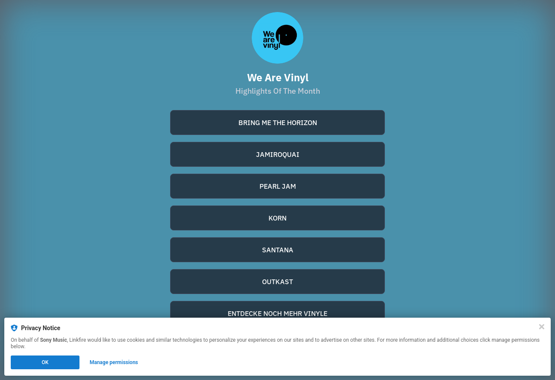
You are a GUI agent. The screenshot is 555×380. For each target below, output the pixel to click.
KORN (277, 218)
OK (45, 362)
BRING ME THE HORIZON (277, 122)
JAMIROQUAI (277, 154)
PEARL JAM (277, 186)
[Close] (542, 327)
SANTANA (277, 249)
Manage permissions (114, 362)
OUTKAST (277, 281)
